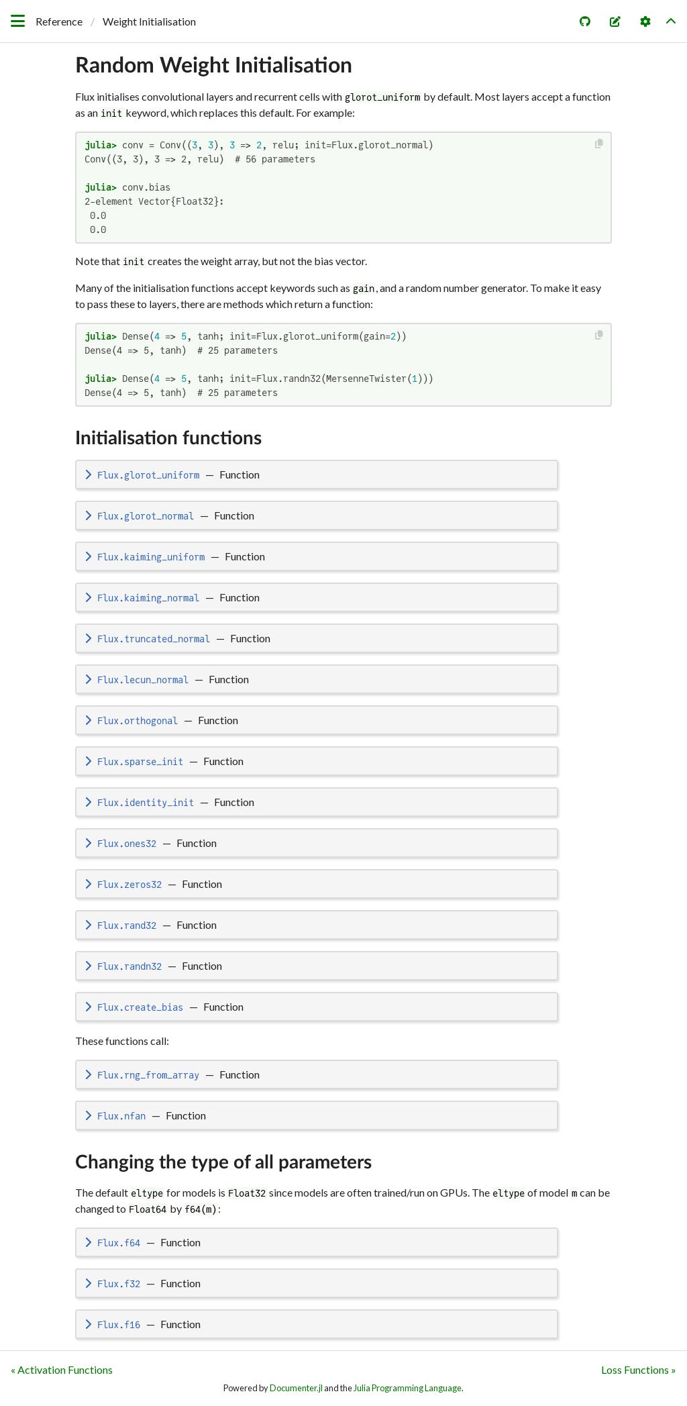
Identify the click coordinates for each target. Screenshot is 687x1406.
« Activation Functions (62, 1369)
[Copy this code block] (599, 144)
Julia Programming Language (408, 1388)
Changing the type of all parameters (223, 1162)
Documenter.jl (296, 1388)
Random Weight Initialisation (213, 66)
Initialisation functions (168, 438)
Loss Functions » (638, 1369)
